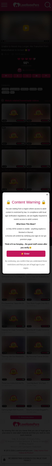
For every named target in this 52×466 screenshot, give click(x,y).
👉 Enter (25, 254)
